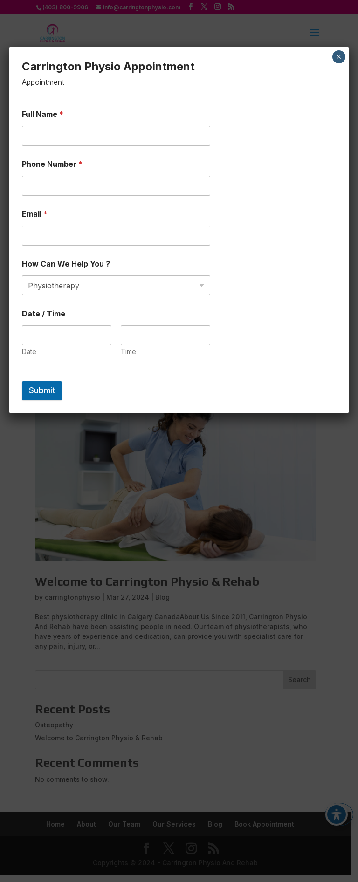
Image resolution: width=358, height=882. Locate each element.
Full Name (42, 114)
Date (29, 352)
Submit (42, 390)
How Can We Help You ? (66, 264)
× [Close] (338, 57)
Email (35, 214)
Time (128, 352)
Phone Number (52, 164)
